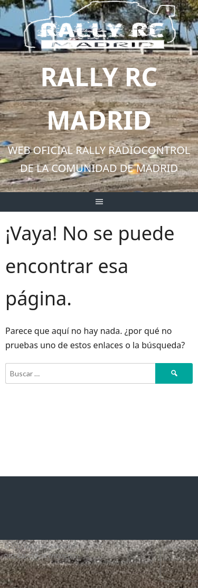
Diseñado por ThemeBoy (41, 556)
